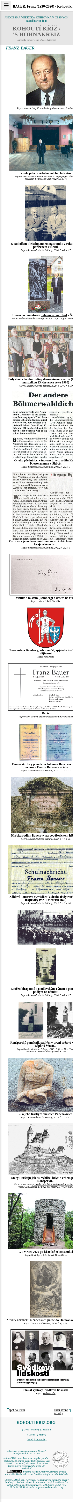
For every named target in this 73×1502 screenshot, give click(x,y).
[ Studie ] (46, 1429)
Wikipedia (49, 656)
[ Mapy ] (41, 1434)
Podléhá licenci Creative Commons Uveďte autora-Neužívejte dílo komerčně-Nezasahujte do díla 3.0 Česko (36, 1473)
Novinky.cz (36, 1255)
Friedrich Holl (55, 900)
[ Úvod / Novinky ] (31, 1429)
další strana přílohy (61, 1411)
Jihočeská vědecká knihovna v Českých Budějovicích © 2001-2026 (26, 1452)
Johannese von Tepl (54, 315)
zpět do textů (17, 1410)
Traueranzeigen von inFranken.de (56, 716)
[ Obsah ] (32, 1434)
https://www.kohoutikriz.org (49, 1487)
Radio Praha (49, 1393)
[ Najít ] (30, 1439)
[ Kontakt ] (41, 1439)
